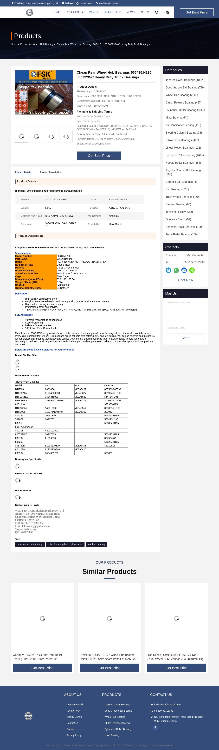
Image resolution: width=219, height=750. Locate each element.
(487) (184, 102)
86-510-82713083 (107, 3)
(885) (183, 162)
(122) (183, 147)
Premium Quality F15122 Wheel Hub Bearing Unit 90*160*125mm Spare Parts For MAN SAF (108, 656)
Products (75, 12)
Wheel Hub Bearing (43, 44)
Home (57, 12)
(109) (182, 234)
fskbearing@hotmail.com (77, 3)
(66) (178, 204)
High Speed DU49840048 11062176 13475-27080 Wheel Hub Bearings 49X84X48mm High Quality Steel (176, 657)
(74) (184, 132)
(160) (183, 196)
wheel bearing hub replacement (65, 544)
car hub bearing (96, 544)
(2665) (182, 95)
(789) (185, 87)
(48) (182, 181)
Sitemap (71, 729)
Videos (94, 12)
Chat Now (185, 280)
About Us (113, 12)
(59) (178, 219)
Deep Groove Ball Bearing (118, 710)
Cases (144, 12)
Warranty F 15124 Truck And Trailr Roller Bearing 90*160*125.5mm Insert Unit (37, 656)
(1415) (185, 155)
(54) (177, 117)
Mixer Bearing (112, 735)
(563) (179, 211)
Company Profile (75, 704)
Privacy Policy (74, 735)
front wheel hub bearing (29, 544)
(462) (182, 140)
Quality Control (74, 716)
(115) (183, 125)
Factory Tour (73, 710)
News (130, 12)
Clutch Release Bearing (117, 723)
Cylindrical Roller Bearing (118, 729)
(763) (183, 172)
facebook (155, 727)
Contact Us (72, 723)
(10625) (185, 80)
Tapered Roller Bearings (117, 704)
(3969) (185, 110)
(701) (177, 189)
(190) (184, 226)
